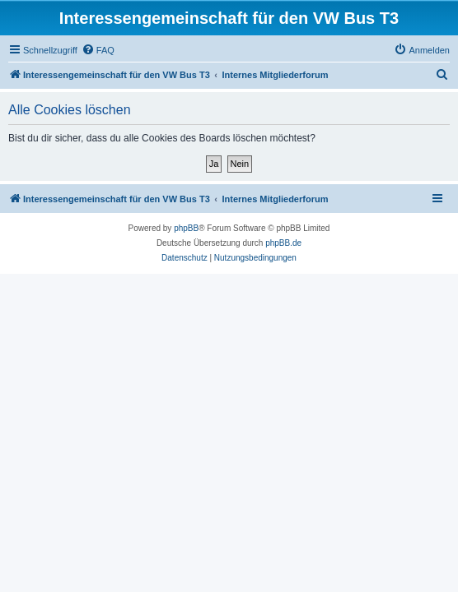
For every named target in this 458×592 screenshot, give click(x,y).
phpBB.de (283, 242)
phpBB (186, 228)
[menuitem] (98, 50)
